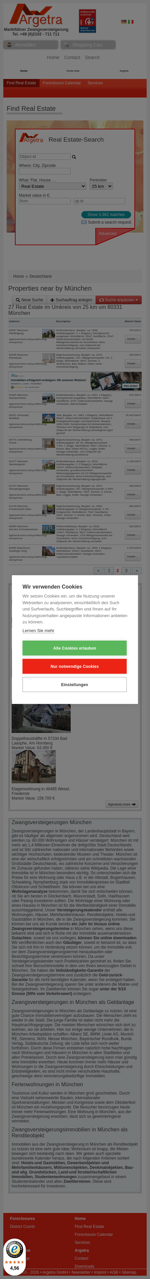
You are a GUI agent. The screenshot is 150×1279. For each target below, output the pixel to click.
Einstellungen (74, 684)
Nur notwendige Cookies (74, 666)
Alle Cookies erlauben (74, 648)
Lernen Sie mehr (38, 630)
